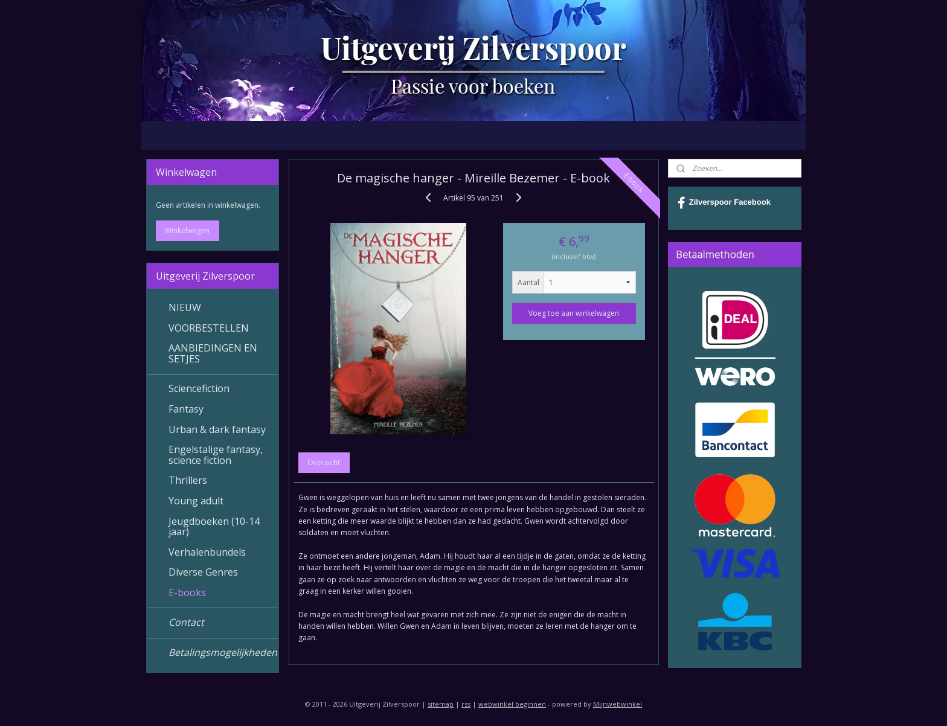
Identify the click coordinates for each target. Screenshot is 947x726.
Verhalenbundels (207, 552)
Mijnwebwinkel (617, 703)
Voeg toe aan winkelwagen (573, 313)
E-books (187, 592)
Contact (186, 622)
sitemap (441, 703)
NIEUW (185, 307)
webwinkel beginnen (512, 703)
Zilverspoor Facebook (724, 203)
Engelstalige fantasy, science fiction (216, 455)
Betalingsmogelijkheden (223, 652)
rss (465, 703)
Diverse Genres (203, 572)
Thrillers (188, 480)
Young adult (196, 500)
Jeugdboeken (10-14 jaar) (214, 527)
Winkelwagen (187, 230)
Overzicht (323, 462)
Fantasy (186, 409)
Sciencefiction (199, 388)
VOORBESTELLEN (209, 328)
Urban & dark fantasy (217, 429)
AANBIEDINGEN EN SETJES (213, 353)
